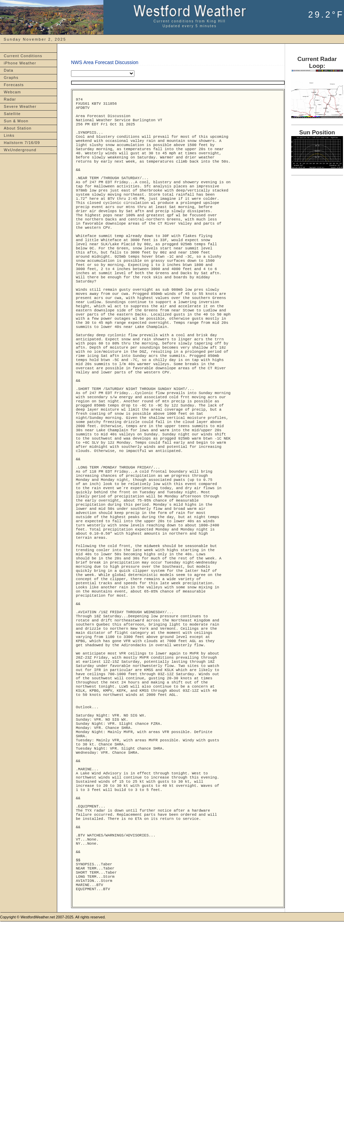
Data (8, 70)
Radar (10, 99)
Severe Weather (20, 106)
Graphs (11, 77)
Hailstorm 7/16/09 (22, 143)
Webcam (12, 92)
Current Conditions (23, 56)
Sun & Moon (16, 121)
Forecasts (14, 85)
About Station (17, 128)
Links (9, 135)
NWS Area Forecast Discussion (104, 62)
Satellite (12, 114)
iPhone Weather (20, 63)
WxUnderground (20, 150)
